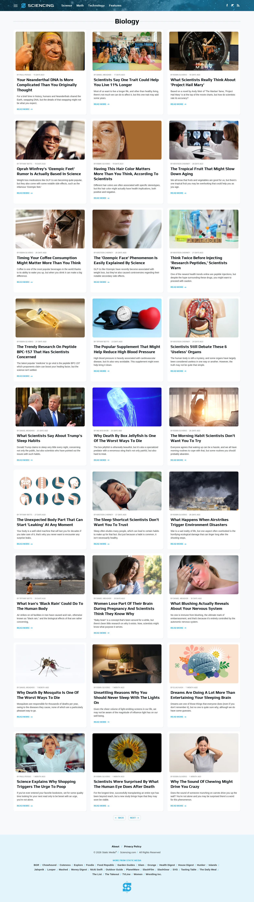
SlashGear (163, 869)
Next (133, 818)
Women (138, 874)
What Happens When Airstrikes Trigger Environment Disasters (200, 522)
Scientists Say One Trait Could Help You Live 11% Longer (126, 82)
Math (80, 5)
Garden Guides (126, 865)
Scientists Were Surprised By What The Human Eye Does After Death (126, 784)
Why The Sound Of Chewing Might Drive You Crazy (202, 784)
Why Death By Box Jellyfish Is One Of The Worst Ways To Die (125, 438)
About (116, 846)
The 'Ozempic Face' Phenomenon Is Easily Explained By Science (126, 260)
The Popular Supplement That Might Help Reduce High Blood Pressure (127, 349)
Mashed (63, 869)
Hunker (201, 865)
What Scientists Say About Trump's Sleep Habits (49, 438)
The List (97, 874)
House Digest (186, 865)
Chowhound (49, 865)
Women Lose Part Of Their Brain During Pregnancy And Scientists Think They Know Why (124, 608)
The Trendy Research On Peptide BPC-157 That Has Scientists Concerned (46, 351)
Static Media (108, 852)
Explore (78, 865)
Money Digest (79, 869)
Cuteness (65, 865)
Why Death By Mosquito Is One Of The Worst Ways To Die (48, 695)
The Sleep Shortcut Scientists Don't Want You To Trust (126, 522)
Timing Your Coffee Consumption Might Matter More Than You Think (49, 260)
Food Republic (105, 865)
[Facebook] (227, 5)
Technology (96, 5)
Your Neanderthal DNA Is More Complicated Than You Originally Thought (47, 85)
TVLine (126, 874)
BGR (36, 865)
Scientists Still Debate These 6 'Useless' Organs (199, 349)
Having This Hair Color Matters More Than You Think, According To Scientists (126, 174)
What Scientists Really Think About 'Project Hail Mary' (203, 82)
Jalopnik (39, 869)
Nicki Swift (96, 869)
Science (66, 5)
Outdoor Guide (114, 869)
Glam (141, 865)
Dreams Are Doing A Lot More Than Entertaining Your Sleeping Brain (203, 695)
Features (115, 5)
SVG (175, 869)
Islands (213, 865)
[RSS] (238, 5)
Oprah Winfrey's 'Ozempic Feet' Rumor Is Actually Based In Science (49, 171)
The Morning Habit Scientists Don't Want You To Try (203, 438)
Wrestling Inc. (154, 874)
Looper (51, 869)
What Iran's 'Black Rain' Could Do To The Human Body (50, 606)
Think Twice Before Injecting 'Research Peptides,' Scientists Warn (199, 263)
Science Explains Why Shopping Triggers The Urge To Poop (46, 784)
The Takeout (112, 874)
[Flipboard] (232, 5)
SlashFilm (148, 869)
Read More (23, 109)
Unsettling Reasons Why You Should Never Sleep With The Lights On (127, 697)
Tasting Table (188, 869)
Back (121, 818)
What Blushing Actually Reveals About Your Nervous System (200, 606)
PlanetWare (132, 869)
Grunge (152, 865)
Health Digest (167, 865)
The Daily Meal (208, 869)
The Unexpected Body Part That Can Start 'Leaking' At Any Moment (50, 522)
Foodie (90, 865)
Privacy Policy (133, 846)
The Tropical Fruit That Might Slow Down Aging (203, 171)
